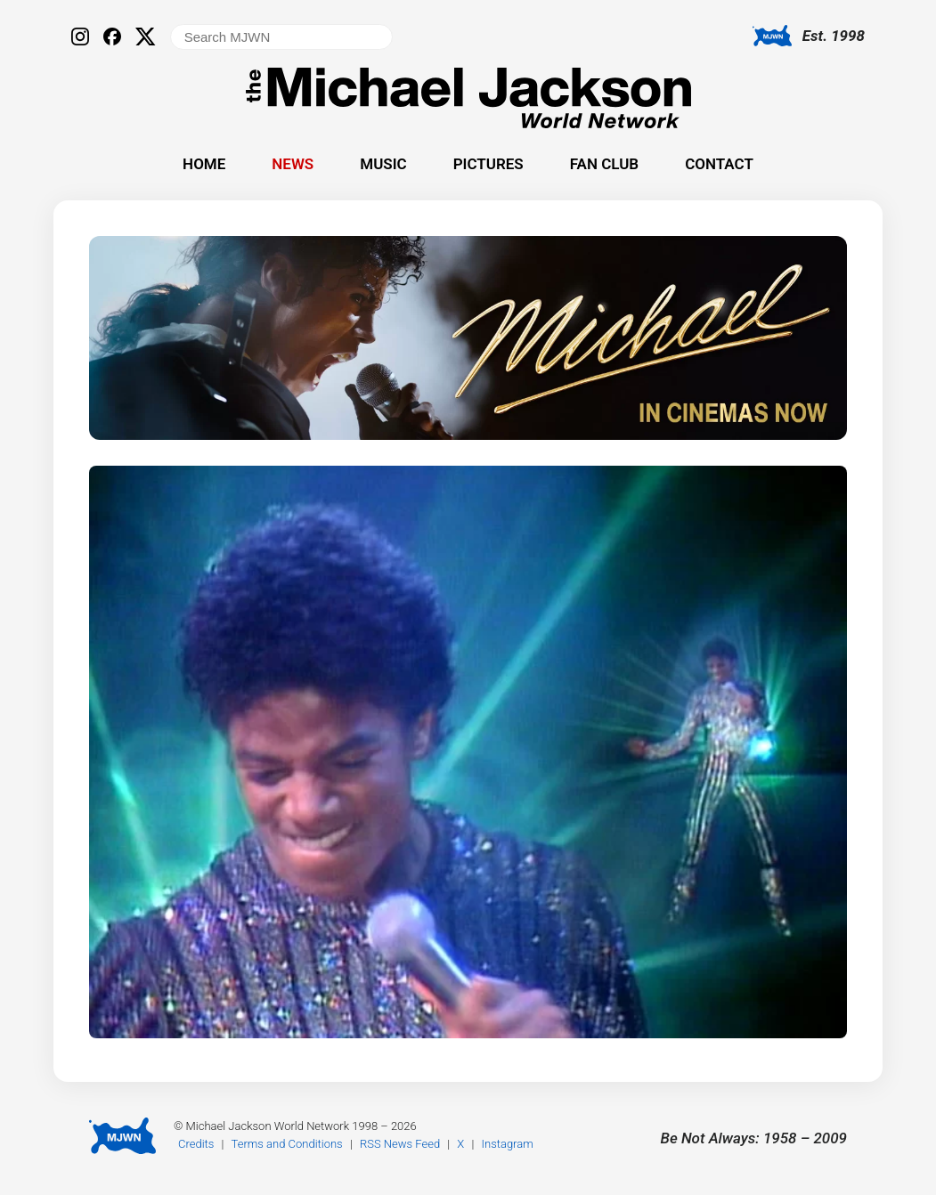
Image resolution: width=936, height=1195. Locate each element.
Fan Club (604, 164)
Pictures (488, 164)
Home (204, 164)
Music (383, 164)
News (292, 164)
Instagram (507, 1143)
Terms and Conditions (287, 1143)
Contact (719, 164)
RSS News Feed (400, 1143)
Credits (196, 1143)
